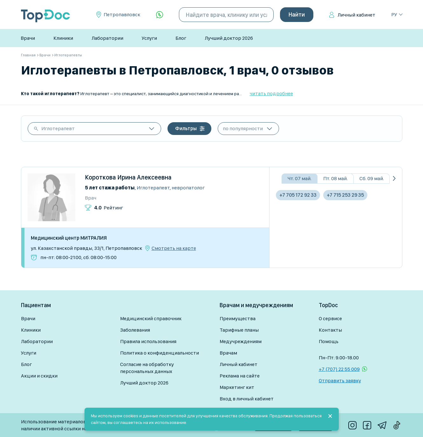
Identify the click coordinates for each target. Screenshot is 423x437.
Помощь (328, 341)
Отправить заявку (340, 380)
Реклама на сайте (240, 376)
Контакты (330, 330)
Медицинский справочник (150, 318)
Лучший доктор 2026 (229, 38)
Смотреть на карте (174, 248)
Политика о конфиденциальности (159, 353)
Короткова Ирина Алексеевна (128, 177)
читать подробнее (271, 93)
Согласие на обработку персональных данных (147, 367)
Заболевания (135, 330)
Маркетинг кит (237, 387)
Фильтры (186, 128)
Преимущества (238, 318)
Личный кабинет (356, 15)
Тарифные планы (239, 330)
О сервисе (330, 318)
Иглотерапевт (58, 128)
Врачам (228, 353)
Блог (180, 38)
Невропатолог (188, 188)
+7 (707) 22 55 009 (339, 369)
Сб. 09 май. (371, 178)
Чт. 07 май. (299, 178)
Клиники (63, 38)
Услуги (149, 38)
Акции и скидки (39, 376)
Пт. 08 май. (335, 178)
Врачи (28, 38)
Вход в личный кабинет (247, 399)
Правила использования (148, 341)
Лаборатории (107, 38)
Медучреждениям (241, 341)
